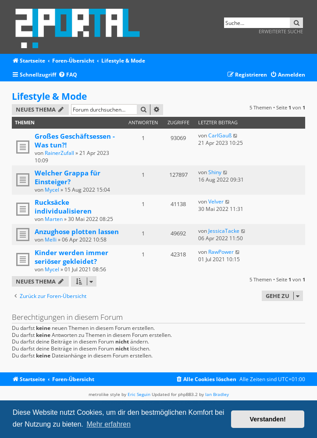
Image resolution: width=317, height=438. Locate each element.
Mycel (52, 189)
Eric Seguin (139, 394)
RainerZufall (59, 153)
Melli (51, 239)
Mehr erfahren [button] (108, 424)
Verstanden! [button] (268, 419)
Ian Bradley (217, 394)
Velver (216, 201)
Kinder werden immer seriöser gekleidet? (71, 257)
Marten (54, 219)
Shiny (214, 172)
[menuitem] (67, 75)
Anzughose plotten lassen (77, 231)
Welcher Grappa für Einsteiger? (67, 177)
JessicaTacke (223, 231)
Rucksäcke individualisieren (63, 206)
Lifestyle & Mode (49, 96)
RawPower (221, 252)
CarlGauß (220, 135)
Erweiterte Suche (281, 31)
